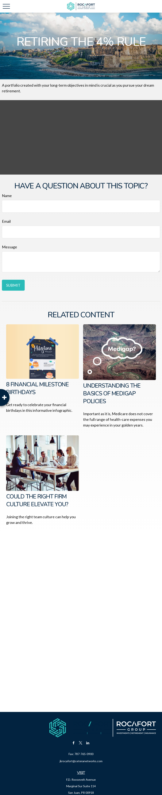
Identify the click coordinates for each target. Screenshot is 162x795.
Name (7, 195)
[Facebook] (73, 743)
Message (9, 247)
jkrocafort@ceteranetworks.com (81, 761)
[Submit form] (13, 285)
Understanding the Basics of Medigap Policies (111, 393)
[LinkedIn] (88, 743)
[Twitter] (81, 743)
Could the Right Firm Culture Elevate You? (37, 500)
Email (6, 221)
